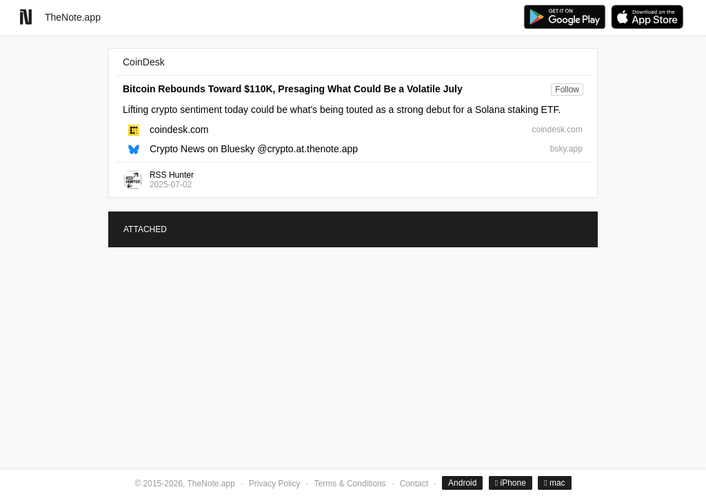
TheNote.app (73, 17)
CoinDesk (144, 62)
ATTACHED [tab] (145, 229)
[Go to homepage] (26, 17)
